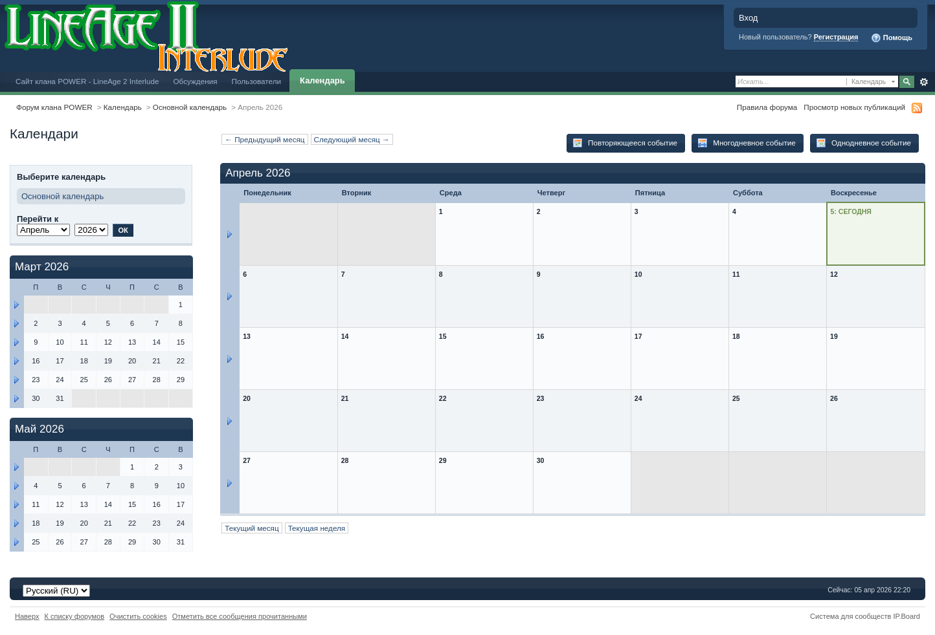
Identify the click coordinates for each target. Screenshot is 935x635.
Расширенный (924, 82)
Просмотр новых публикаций (854, 107)
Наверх (27, 616)
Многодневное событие (746, 143)
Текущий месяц (251, 528)
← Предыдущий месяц (264, 139)
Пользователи (257, 81)
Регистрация (836, 37)
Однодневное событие (863, 143)
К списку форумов (75, 616)
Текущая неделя (317, 528)
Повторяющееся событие (624, 143)
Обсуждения (195, 81)
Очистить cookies (138, 616)
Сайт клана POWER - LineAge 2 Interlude (87, 81)
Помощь (891, 38)
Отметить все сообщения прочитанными (239, 616)
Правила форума (767, 107)
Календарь (322, 80)
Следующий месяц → (352, 139)
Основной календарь (190, 107)
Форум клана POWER (54, 107)
